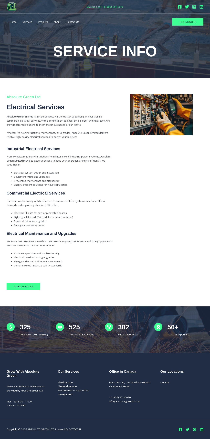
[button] (187, 22)
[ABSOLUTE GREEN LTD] (11, 6)
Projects (40, 21)
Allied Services (66, 382)
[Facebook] (180, 7)
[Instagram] (194, 7)
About (53, 21)
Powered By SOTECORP (69, 429)
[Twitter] (187, 7)
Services (26, 21)
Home (12, 21)
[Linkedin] (201, 7)
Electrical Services (68, 386)
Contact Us (68, 21)
